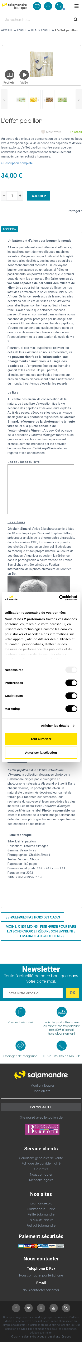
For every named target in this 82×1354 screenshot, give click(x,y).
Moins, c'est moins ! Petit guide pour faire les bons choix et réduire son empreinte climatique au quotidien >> (41, 930)
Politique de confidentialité (41, 1163)
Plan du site (42, 1091)
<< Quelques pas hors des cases (32, 917)
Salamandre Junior (41, 1209)
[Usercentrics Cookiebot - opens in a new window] (59, 598)
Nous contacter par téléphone (41, 1275)
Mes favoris (54, 132)
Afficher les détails (55, 725)
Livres (21, 30)
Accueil (7, 30)
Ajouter (39, 195)
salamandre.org (41, 1203)
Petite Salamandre (41, 1214)
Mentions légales (42, 1085)
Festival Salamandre (41, 1225)
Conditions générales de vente (41, 1158)
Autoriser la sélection (41, 752)
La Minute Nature (41, 1220)
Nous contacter (41, 1174)
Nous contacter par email (41, 1290)
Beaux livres (40, 30)
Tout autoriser (41, 739)
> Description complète (17, 163)
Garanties (41, 1169)
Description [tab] (9, 229)
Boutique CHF (41, 1106)
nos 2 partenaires (31, 619)
